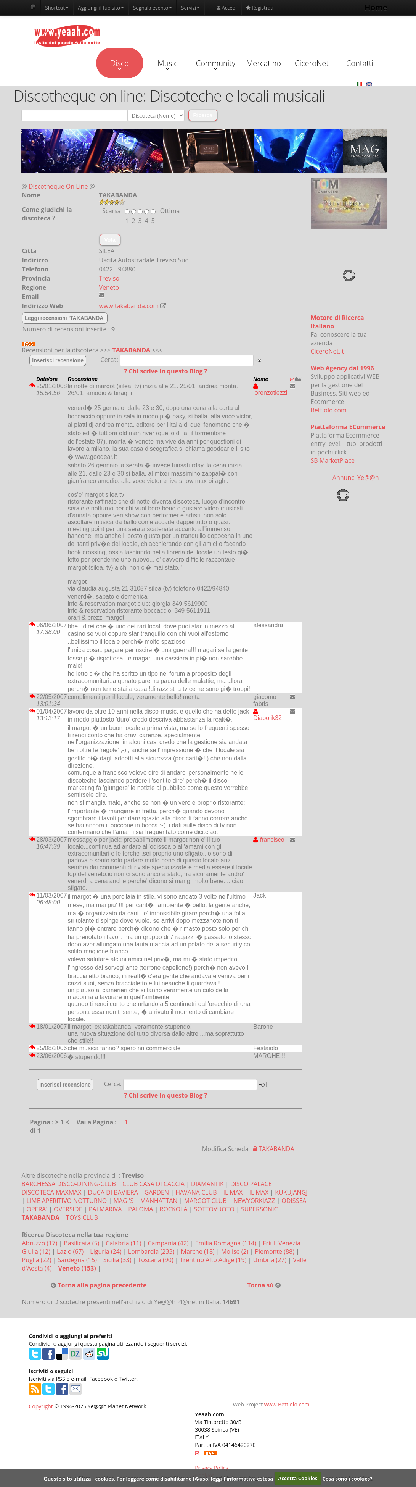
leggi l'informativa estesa (242, 1478)
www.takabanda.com (129, 306)
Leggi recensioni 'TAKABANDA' (65, 318)
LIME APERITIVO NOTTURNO (66, 1200)
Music (167, 64)
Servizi (190, 7)
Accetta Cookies (297, 1478)
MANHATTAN (158, 1200)
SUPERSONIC (259, 1209)
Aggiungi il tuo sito (101, 7)
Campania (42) (169, 1243)
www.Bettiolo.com (287, 1404)
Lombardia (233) (152, 1251)
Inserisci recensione (58, 360)
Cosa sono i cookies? (348, 1478)
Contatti (359, 63)
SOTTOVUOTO (214, 1209)
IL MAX (233, 1192)
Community (215, 64)
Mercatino (263, 63)
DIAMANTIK (207, 1184)
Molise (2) (235, 1251)
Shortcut (57, 7)
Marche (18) (198, 1251)
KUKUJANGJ (291, 1192)
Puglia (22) (37, 1260)
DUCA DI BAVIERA (113, 1192)
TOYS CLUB (82, 1217)
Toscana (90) (156, 1260)
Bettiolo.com (329, 410)
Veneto (109, 287)
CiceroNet (312, 63)
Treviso (109, 278)
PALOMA (140, 1209)
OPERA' (36, 1209)
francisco (268, 839)
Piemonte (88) (275, 1251)
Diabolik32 (267, 714)
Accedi (227, 7)
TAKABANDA (131, 350)
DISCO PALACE (251, 1184)
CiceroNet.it (327, 351)
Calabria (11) (124, 1243)
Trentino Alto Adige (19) (214, 1260)
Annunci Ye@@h (355, 477)
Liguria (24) (106, 1251)
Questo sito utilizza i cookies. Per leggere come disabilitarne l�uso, (126, 1478)
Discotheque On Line (58, 186)
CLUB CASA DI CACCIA (153, 1184)
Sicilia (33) (118, 1260)
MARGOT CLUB (205, 1200)
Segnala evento (152, 7)
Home (376, 7)
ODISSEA (293, 1200)
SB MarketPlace (333, 460)
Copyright (41, 1406)
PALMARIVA (105, 1209)
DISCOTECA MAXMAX (52, 1192)
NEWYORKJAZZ (254, 1200)
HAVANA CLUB (196, 1192)
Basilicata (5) (82, 1243)
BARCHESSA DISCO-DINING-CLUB (69, 1184)
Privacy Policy (211, 1467)
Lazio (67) (71, 1251)
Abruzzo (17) (40, 1243)
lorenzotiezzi (270, 389)
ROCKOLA (174, 1209)
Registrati (259, 7)
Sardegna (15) (78, 1260)
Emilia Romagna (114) (226, 1243)
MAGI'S (123, 1200)
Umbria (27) (270, 1260)
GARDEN (157, 1192)
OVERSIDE (68, 1209)
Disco (119, 64)
